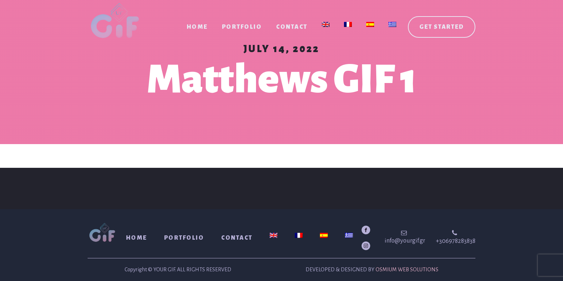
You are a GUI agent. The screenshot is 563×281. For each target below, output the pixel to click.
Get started (441, 27)
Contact (291, 27)
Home (197, 27)
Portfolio (242, 27)
